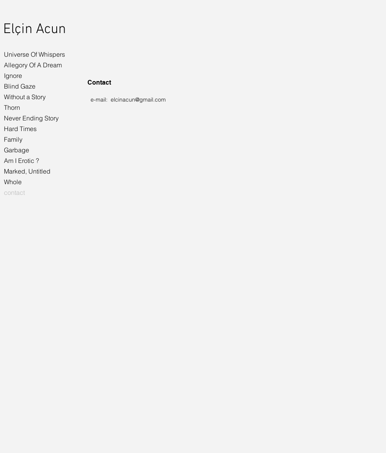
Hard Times (20, 129)
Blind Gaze (19, 86)
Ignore (13, 76)
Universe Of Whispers (34, 54)
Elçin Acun (34, 29)
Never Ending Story (31, 118)
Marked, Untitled (27, 171)
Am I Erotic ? (21, 161)
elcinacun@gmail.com (138, 99)
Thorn (12, 107)
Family (13, 139)
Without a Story (25, 97)
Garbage (16, 150)
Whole (13, 182)
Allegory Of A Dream (33, 65)
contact (14, 192)
